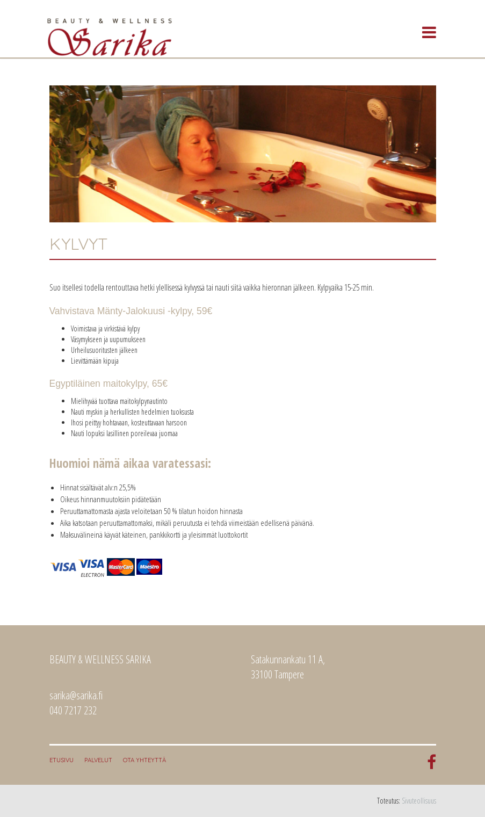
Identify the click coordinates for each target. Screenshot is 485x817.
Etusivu (61, 760)
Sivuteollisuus (419, 801)
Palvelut (98, 760)
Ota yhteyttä (144, 760)
